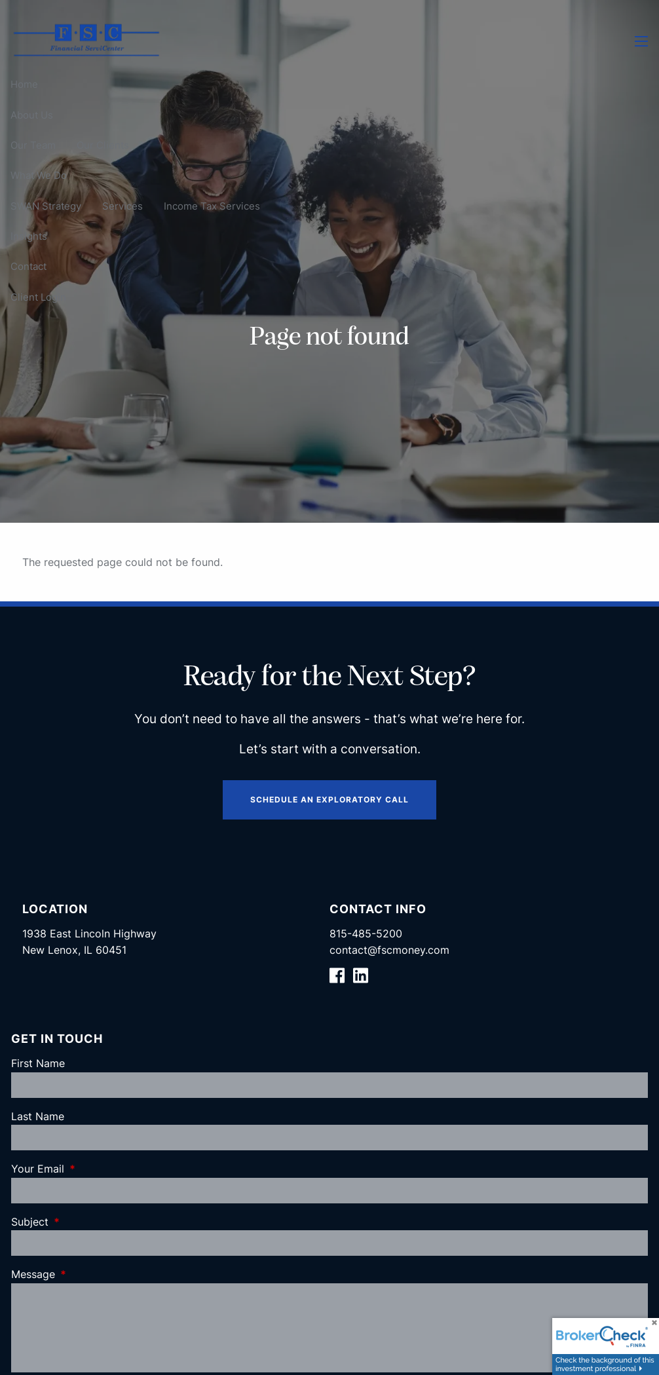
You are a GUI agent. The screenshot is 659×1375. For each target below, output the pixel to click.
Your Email (91, 1168)
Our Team (33, 145)
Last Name (37, 1116)
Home (24, 84)
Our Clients (103, 145)
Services (122, 206)
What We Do (38, 175)
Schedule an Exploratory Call (329, 799)
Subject (83, 1221)
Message (86, 1274)
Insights (28, 236)
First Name (38, 1063)
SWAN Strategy (45, 206)
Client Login (38, 297)
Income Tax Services (212, 206)
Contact (28, 266)
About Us (31, 115)
